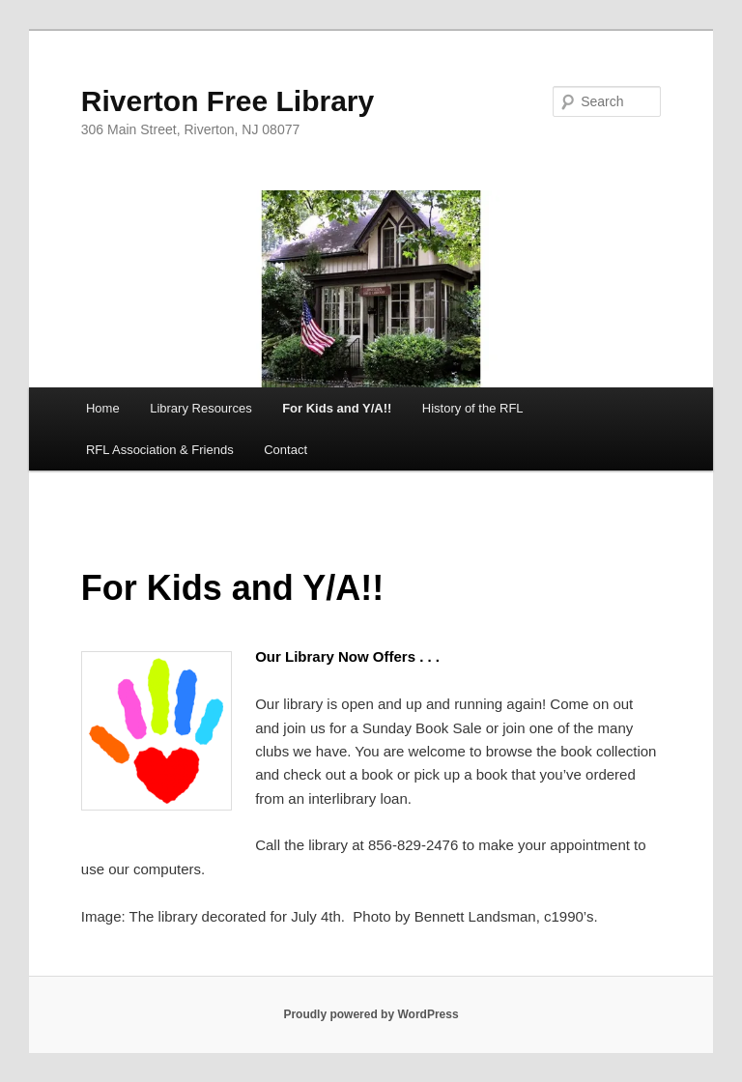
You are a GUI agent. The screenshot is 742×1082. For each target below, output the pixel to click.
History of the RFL (473, 408)
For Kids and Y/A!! (336, 408)
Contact (285, 449)
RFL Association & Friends (160, 449)
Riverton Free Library (227, 101)
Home (103, 408)
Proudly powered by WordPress (370, 1014)
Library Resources (201, 408)
